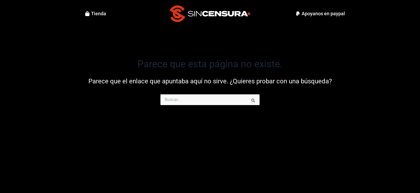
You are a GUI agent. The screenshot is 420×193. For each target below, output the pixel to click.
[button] (320, 13)
